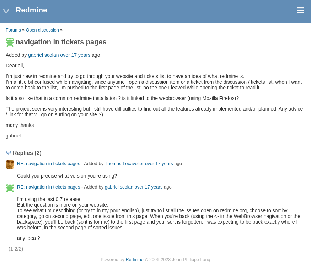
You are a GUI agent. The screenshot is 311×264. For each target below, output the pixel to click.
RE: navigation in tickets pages (48, 163)
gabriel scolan (43, 55)
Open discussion (42, 30)
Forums (13, 30)
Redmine (134, 259)
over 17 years (75, 55)
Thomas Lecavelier (124, 163)
